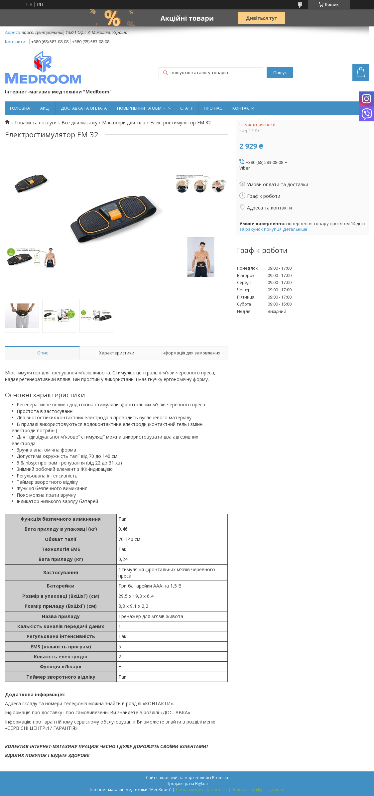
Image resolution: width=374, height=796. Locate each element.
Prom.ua (220, 777)
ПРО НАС (213, 108)
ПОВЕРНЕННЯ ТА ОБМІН (141, 108)
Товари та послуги (35, 123)
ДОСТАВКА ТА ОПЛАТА (84, 108)
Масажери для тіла (123, 123)
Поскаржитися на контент (201, 789)
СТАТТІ (186, 108)
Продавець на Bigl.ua (187, 783)
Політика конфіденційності (257, 789)
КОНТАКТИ (243, 108)
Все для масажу (79, 123)
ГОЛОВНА (20, 108)
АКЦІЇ (45, 108)
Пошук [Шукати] (280, 72)
